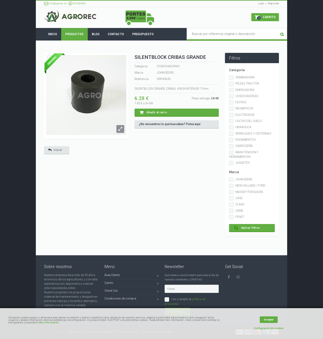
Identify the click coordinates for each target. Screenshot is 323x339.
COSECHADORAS (246, 96)
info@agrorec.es (55, 3)
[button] (265, 17)
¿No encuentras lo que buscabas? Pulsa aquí (169, 124)
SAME (239, 210)
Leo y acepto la (185, 301)
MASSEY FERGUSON (249, 192)
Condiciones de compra (131, 299)
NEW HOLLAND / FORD (250, 185)
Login (261, 3)
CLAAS (240, 204)
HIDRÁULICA (243, 127)
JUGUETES (242, 162)
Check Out (131, 291)
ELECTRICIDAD (245, 114)
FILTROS (241, 102)
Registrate (273, 3)
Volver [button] (55, 150)
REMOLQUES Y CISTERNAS (253, 133)
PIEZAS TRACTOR (247, 83)
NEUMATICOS (244, 108)
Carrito (131, 283)
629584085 (77, 3)
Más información (49, 322)
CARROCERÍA (244, 145)
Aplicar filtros (247, 228)
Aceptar (269, 319)
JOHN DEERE (244, 179)
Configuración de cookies (269, 328)
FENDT (240, 216)
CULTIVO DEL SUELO (248, 121)
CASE (239, 198)
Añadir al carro (153, 112)
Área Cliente (131, 275)
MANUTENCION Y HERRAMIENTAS (244, 154)
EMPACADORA (245, 90)
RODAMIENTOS (245, 139)
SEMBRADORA (245, 77)
